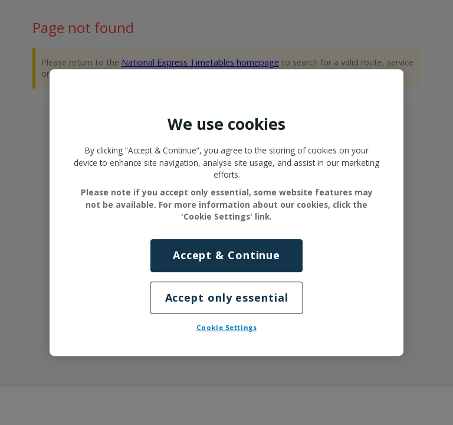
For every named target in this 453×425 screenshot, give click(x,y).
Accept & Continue (226, 256)
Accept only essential (226, 297)
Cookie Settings (226, 327)
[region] (226, 212)
